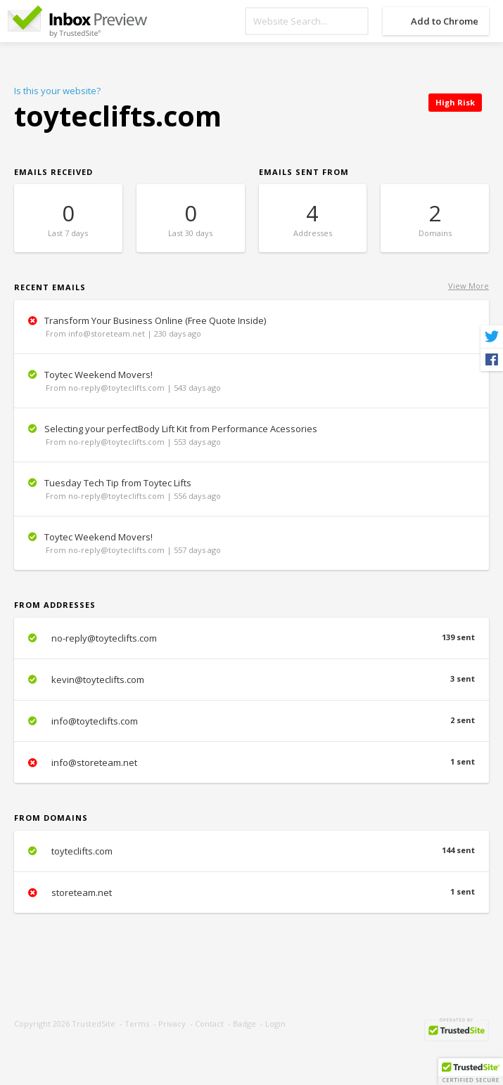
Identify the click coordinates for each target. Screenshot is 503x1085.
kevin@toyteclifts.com (251, 679)
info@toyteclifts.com (251, 721)
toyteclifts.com (251, 851)
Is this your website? (57, 90)
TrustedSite (93, 1023)
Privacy (172, 1023)
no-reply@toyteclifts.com (251, 638)
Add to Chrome (444, 21)
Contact (209, 1023)
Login (275, 1023)
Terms (137, 1023)
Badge (244, 1023)
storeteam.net (251, 892)
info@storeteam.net (251, 762)
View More (468, 285)
